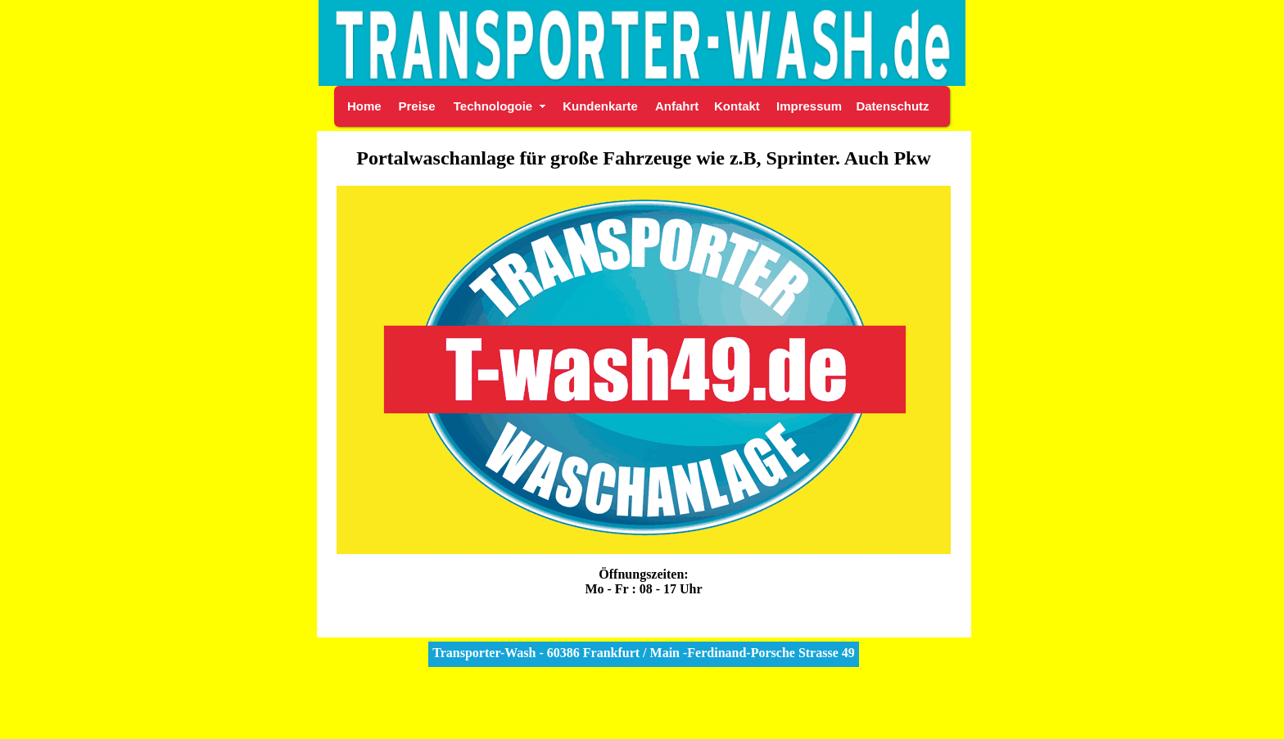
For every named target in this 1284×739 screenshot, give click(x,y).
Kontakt (737, 106)
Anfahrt (677, 106)
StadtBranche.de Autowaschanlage (642, 721)
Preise (416, 106)
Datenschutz (892, 106)
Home (364, 106)
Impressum (809, 106)
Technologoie (493, 106)
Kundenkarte (600, 106)
